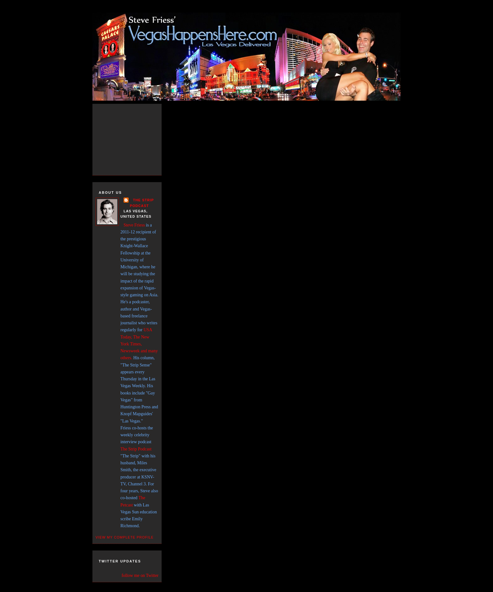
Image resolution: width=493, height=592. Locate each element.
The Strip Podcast (136, 449)
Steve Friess (134, 225)
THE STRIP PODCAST (142, 202)
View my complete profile (125, 537)
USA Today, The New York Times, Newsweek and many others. (139, 343)
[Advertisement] (133, 138)
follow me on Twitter (140, 575)
